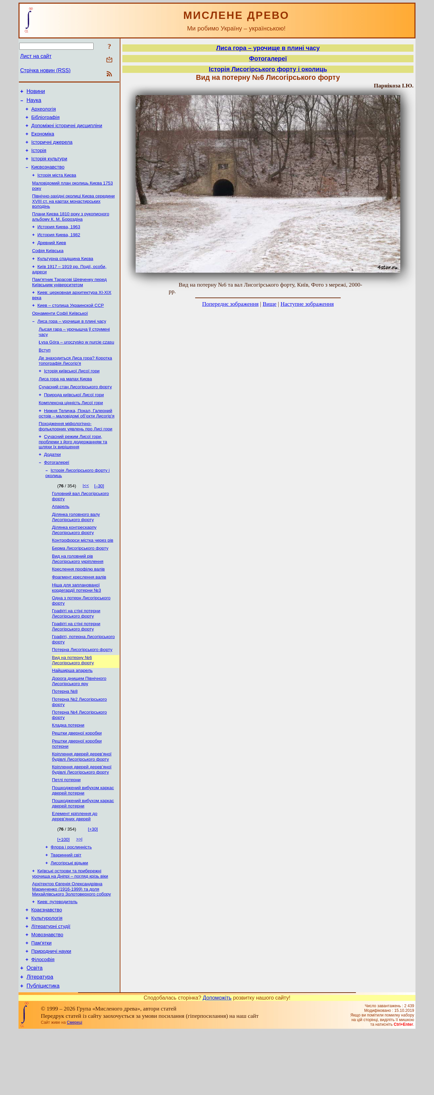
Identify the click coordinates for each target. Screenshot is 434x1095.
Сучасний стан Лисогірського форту (75, 411)
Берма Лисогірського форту (80, 581)
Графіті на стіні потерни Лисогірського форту (76, 651)
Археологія (43, 112)
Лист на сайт (36, 56)
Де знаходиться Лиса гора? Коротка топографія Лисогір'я (75, 383)
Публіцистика (43, 1049)
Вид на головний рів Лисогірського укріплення (78, 593)
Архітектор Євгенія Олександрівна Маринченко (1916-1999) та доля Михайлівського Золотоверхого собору (71, 942)
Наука (33, 102)
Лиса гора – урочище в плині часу (71, 341)
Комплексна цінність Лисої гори (71, 428)
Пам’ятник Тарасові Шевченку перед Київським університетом (69, 299)
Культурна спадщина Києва (65, 274)
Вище (270, 304)
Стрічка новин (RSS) (45, 70)
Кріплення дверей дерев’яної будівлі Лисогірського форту (81, 803)
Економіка (42, 139)
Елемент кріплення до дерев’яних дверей (74, 866)
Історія (38, 158)
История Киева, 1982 (58, 248)
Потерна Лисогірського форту (82, 689)
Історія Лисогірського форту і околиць (268, 69)
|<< (86, 515)
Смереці (74, 1086)
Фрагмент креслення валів (79, 612)
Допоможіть (217, 1061)
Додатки (52, 482)
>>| (79, 888)
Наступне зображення (307, 304)
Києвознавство (48, 177)
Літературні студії (50, 983)
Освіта (34, 1029)
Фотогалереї (56, 491)
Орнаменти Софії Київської (60, 332)
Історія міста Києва (56, 185)
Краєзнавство (46, 964)
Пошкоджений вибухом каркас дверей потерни (83, 839)
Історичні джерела (52, 149)
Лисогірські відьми (69, 914)
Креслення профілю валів (78, 604)
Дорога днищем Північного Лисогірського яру (79, 723)
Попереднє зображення (230, 304)
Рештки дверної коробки (77, 778)
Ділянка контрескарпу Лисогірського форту (74, 562)
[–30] (99, 515)
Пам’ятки (41, 1001)
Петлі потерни (66, 827)
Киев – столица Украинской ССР (70, 323)
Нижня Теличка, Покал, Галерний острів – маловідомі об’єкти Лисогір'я (76, 440)
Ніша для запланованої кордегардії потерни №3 (76, 624)
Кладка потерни (68, 769)
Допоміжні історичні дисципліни (66, 130)
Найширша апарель (72, 711)
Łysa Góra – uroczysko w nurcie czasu (76, 363)
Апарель (60, 537)
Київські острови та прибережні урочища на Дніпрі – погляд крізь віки (70, 926)
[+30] (93, 878)
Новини (35, 92)
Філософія (43, 1020)
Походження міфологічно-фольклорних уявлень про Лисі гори (75, 453)
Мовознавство (47, 992)
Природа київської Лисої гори (74, 419)
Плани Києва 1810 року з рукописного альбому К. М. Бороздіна (70, 229)
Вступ (45, 371)
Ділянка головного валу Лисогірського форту (76, 549)
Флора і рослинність (71, 897)
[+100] (63, 889)
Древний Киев (51, 257)
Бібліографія (45, 121)
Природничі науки (51, 1010)
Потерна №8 (65, 733)
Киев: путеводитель (57, 955)
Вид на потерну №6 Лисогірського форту (73, 700)
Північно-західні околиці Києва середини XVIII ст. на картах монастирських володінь (73, 213)
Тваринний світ (66, 905)
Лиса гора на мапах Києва (65, 402)
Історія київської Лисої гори (72, 394)
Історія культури (49, 167)
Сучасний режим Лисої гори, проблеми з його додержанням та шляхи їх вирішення (73, 469)
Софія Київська (48, 265)
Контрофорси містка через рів (82, 573)
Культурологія (47, 973)
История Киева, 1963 (58, 240)
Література (39, 1039)
